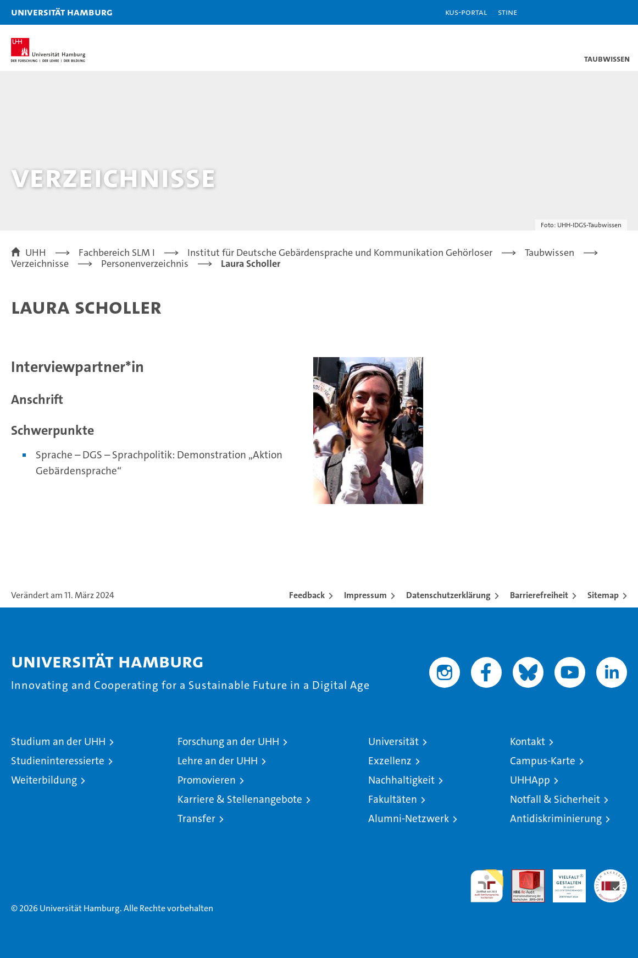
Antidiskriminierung (556, 818)
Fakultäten (392, 799)
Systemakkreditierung (610, 875)
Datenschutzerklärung (448, 595)
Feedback (307, 595)
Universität (393, 741)
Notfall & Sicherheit (555, 799)
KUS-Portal (466, 12)
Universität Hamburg (62, 12)
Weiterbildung (44, 780)
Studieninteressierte (57, 761)
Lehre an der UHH (217, 761)
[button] (595, 12)
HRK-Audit (563, 881)
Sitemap (603, 595)
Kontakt (527, 741)
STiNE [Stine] (507, 12)
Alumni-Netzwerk (408, 818)
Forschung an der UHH (228, 741)
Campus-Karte (542, 761)
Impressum (365, 595)
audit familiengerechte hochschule (486, 885)
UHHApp (530, 780)
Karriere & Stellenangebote (239, 799)
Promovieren (206, 780)
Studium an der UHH (58, 741)
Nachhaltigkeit (401, 780)
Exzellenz (390, 761)
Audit (522, 875)
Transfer (196, 818)
